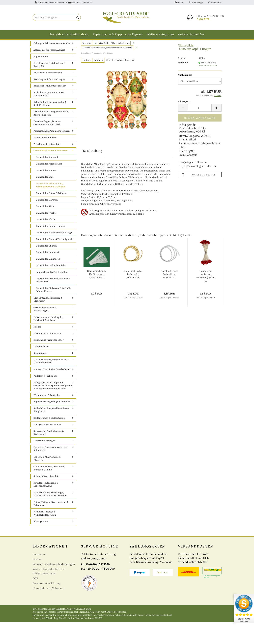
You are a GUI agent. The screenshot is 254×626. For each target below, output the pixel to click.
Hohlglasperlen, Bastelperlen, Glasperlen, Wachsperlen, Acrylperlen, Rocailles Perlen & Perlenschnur (52, 389)
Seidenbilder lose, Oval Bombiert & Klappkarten (51, 414)
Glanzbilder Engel (45, 180)
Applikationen (40, 60)
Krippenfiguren (41, 350)
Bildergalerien (40, 525)
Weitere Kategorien (160, 34)
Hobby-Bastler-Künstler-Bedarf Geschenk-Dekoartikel (63, 2)
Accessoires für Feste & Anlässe (49, 53)
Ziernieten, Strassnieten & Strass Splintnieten (50, 453)
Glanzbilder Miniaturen (48, 262)
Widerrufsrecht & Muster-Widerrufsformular (49, 575)
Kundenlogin (196, 2)
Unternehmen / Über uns (49, 592)
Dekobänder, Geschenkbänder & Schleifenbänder (49, 107)
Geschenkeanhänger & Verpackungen (44, 313)
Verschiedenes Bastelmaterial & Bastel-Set (49, 68)
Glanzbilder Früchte (46, 216)
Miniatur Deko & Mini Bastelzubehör (52, 373)
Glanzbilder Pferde (45, 223)
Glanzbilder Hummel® (47, 256)
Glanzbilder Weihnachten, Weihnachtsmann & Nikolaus (50, 189)
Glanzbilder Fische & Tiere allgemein (54, 243)
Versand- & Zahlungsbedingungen (54, 567)
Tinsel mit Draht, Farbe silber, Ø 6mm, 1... (169, 278)
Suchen (179, 2)
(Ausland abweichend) (207, 69)
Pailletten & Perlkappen (45, 379)
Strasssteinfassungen (44, 444)
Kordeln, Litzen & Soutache (47, 337)
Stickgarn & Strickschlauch (47, 428)
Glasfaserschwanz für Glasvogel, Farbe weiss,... (96, 278)
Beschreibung (92, 154)
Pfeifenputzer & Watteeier (46, 398)
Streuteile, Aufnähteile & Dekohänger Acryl (45, 488)
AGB (35, 582)
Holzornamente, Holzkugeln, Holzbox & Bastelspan (48, 322)
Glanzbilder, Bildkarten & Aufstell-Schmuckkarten (53, 293)
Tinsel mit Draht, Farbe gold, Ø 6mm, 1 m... (133, 278)
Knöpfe (37, 330)
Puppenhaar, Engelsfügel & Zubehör (51, 405)
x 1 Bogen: (184, 105)
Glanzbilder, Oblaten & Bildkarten (50, 154)
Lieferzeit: (183, 66)
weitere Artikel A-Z (191, 34)
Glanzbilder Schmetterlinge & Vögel (54, 236)
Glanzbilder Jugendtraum (49, 167)
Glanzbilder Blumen (46, 174)
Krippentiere (40, 356)
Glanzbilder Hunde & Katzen (50, 229)
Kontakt (37, 562)
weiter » (87, 63)
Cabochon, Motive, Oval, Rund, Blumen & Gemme (48, 472)
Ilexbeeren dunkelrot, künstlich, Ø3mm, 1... (205, 279)
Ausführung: (185, 78)
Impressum (39, 557)
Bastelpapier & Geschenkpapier (49, 83)
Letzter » (98, 63)
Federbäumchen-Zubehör (46, 147)
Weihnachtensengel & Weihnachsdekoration (44, 517)
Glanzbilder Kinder (46, 210)
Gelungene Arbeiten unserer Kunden (52, 47)
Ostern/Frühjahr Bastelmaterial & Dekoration (50, 507)
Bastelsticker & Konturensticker (49, 89)
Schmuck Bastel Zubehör (46, 480)
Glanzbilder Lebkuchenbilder (51, 269)
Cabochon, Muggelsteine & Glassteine (46, 462)
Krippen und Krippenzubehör (48, 343)
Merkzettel (215, 2)
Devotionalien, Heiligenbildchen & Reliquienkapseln (50, 117)
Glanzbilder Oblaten (46, 249)
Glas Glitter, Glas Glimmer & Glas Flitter (47, 303)
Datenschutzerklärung (46, 587)
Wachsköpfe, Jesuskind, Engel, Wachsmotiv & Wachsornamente (49, 498)
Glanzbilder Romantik (47, 161)
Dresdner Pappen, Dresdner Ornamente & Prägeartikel (47, 127)
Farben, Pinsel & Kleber (45, 141)
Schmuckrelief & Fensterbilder (51, 275)
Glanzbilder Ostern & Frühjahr (51, 197)
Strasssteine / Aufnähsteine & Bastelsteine (48, 436)
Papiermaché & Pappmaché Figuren (118, 34)
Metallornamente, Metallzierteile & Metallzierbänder (51, 365)
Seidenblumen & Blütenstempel (49, 421)
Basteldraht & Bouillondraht (69, 34)
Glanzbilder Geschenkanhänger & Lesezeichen (53, 284)
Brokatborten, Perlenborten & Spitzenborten (48, 98)
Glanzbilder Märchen (47, 203)
